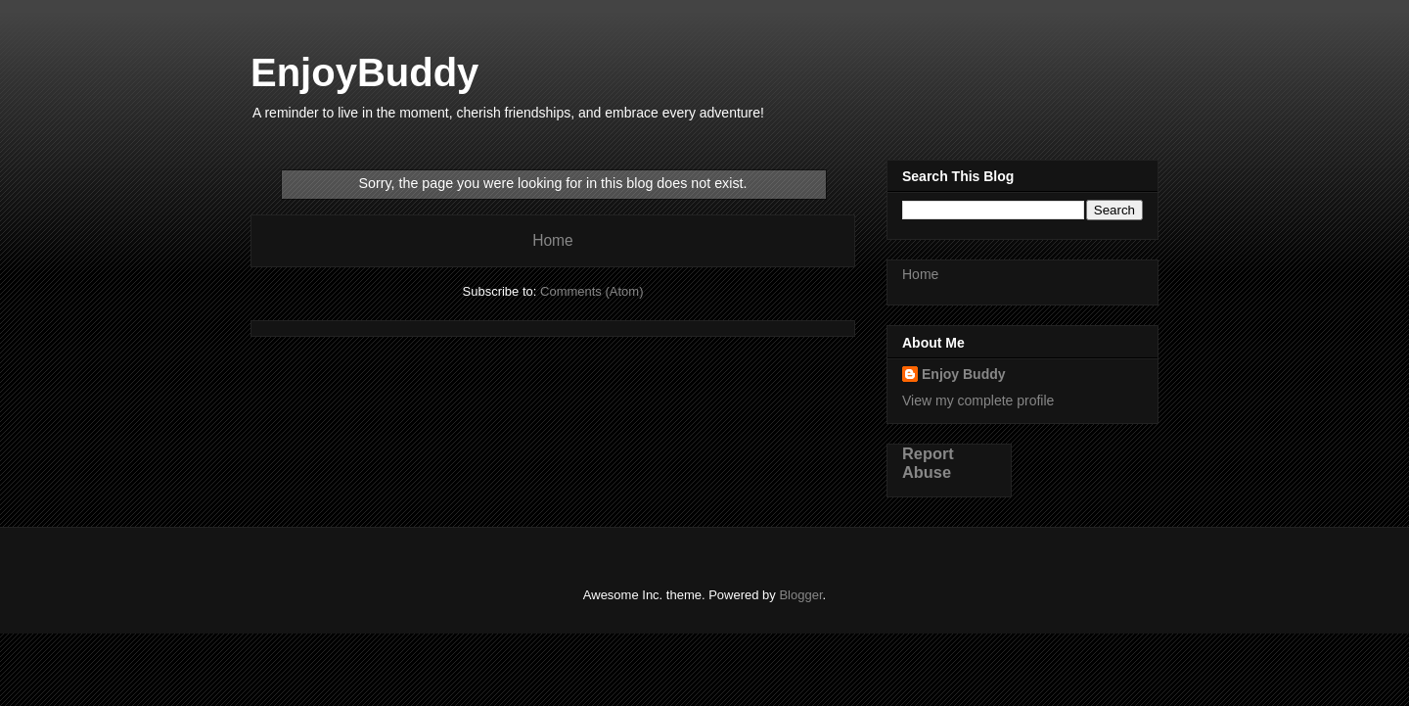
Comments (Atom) (591, 291)
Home (552, 240)
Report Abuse (928, 463)
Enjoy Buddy (964, 374)
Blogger (800, 595)
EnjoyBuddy (364, 72)
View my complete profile (978, 400)
